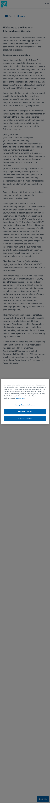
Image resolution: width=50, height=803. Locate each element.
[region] (25, 401)
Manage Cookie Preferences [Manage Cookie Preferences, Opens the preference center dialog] (25, 405)
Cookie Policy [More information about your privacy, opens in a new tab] (20, 398)
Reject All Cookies (25, 411)
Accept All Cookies (25, 418)
